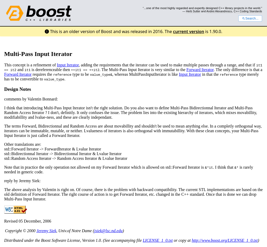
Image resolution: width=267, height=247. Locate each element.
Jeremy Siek (46, 231)
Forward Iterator (199, 69)
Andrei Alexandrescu (219, 11)
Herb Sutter (193, 11)
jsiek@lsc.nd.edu (108, 231)
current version (188, 31)
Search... (250, 18)
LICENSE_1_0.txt (158, 240)
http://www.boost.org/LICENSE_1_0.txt (225, 240)
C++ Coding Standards (248, 11)
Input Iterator (68, 65)
